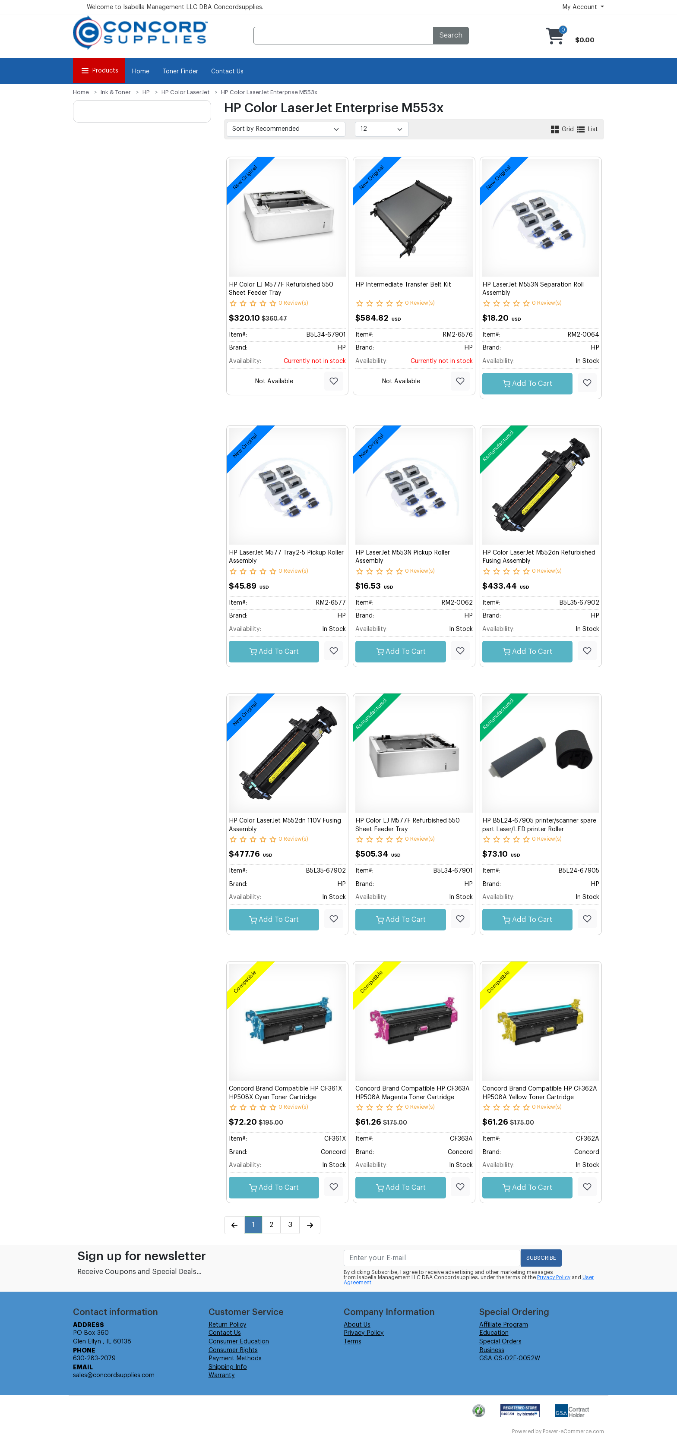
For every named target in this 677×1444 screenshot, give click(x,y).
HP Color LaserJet (185, 92)
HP (146, 92)
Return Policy (228, 1325)
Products (99, 71)
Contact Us (227, 72)
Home (140, 72)
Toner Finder (180, 72)
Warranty (222, 1375)
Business (491, 1350)
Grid (563, 129)
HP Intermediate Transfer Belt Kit (403, 285)
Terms (352, 1342)
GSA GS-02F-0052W (509, 1359)
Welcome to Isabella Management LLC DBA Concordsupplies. (175, 7)
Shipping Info (228, 1367)
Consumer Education (239, 1342)
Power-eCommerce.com (573, 1431)
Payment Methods (235, 1359)
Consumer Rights (233, 1350)
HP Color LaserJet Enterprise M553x (269, 92)
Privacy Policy (553, 1277)
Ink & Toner (116, 92)
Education (494, 1333)
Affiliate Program (503, 1325)
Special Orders (500, 1342)
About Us (357, 1325)
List (587, 129)
